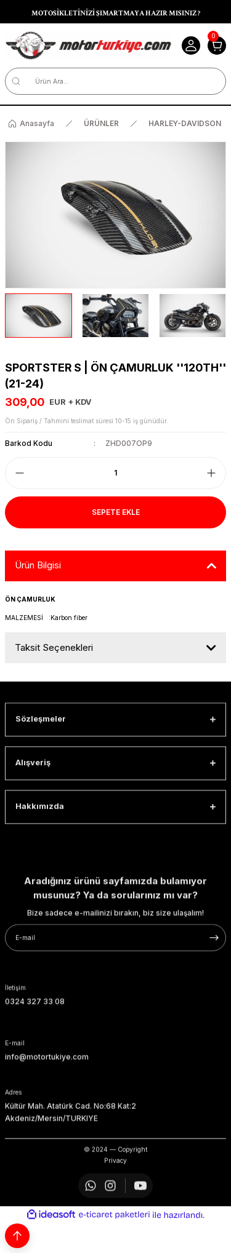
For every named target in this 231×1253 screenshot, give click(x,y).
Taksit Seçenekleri (54, 647)
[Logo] (88, 45)
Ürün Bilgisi (38, 565)
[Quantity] (115, 473)
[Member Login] (191, 45)
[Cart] (217, 45)
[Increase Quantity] (211, 473)
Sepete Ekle (116, 512)
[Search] (115, 81)
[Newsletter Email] (115, 991)
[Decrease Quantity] (19, 473)
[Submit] (214, 991)
